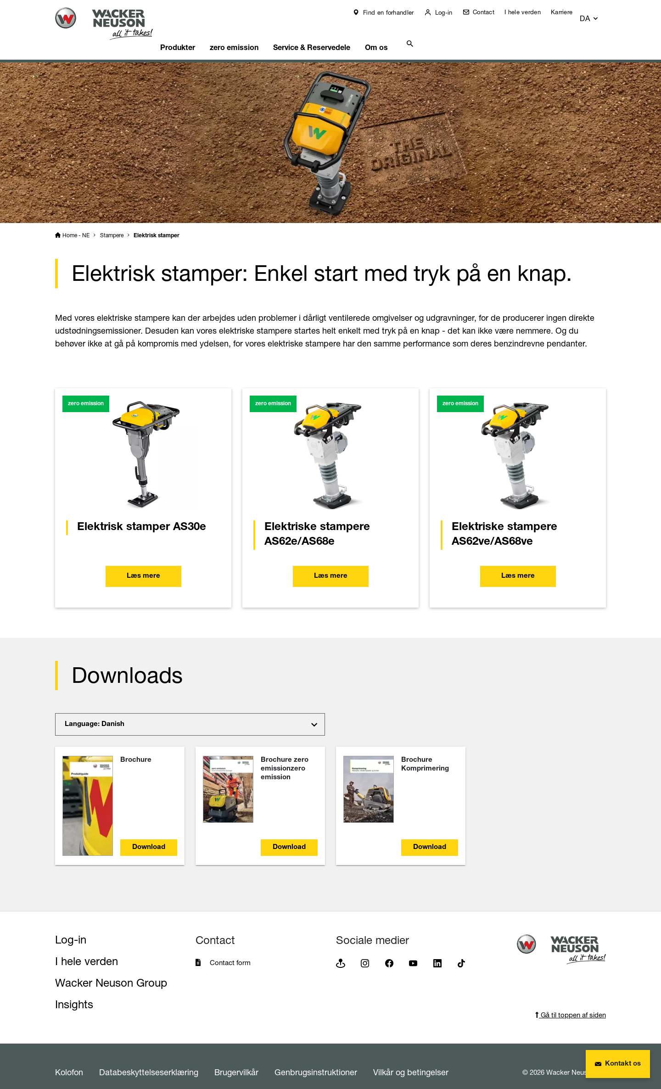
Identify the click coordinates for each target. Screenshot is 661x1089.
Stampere (111, 223)
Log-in (449, 12)
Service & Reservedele (337, 34)
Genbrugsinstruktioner (315, 1060)
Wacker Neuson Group (111, 971)
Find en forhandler (394, 12)
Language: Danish (94, 712)
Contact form (230, 951)
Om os (407, 34)
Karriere (568, 12)
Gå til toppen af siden (570, 1003)
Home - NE (76, 223)
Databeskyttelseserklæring (148, 1060)
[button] (597, 14)
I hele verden (529, 12)
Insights (74, 993)
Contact (488, 12)
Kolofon (69, 1060)
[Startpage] (111, 23)
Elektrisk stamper (156, 224)
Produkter (194, 34)
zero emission (255, 34)
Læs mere (143, 565)
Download (148, 835)
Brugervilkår (236, 1060)
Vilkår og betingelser (410, 1060)
